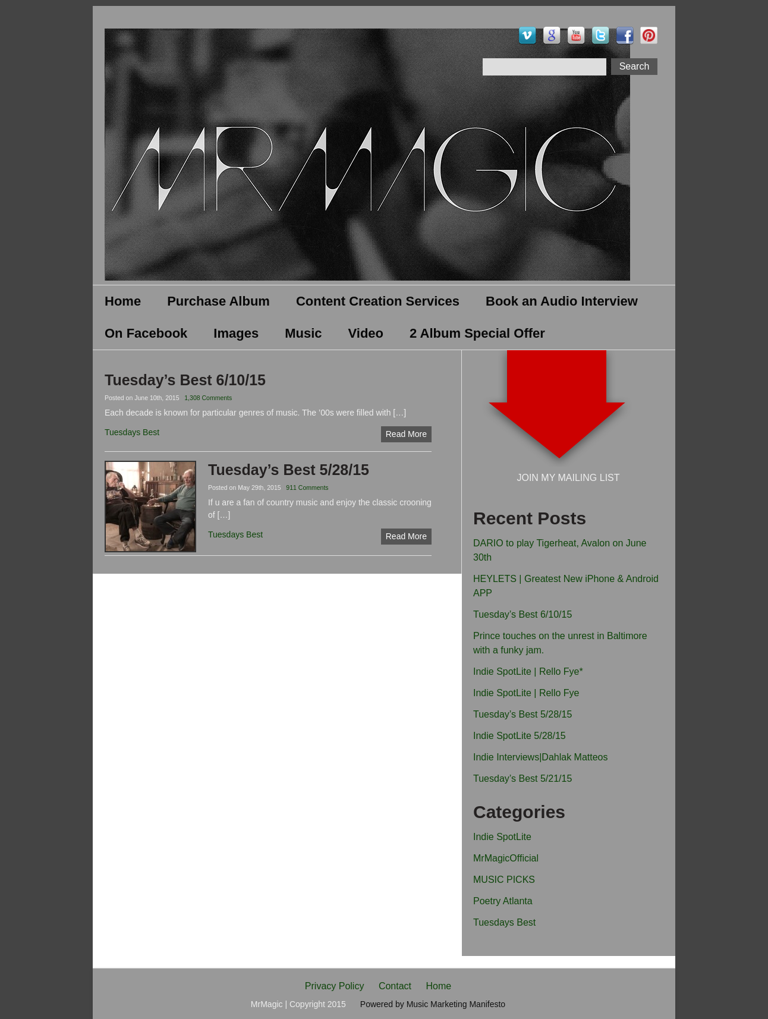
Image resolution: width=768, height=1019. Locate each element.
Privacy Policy (334, 986)
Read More (406, 434)
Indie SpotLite (502, 837)
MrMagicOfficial (506, 858)
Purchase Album (218, 301)
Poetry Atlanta (503, 901)
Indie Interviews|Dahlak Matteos (540, 757)
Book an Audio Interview (562, 301)
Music (303, 333)
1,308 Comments (208, 397)
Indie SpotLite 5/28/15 (519, 736)
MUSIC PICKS (504, 880)
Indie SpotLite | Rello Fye (526, 693)
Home (123, 301)
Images (236, 333)
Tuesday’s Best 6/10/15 (522, 614)
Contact (395, 986)
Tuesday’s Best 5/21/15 (522, 778)
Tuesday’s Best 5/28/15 (522, 714)
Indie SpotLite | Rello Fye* (528, 671)
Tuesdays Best (504, 922)
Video (366, 333)
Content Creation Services (377, 301)
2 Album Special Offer (477, 333)
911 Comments (307, 487)
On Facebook (146, 333)
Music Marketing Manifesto (456, 1004)
